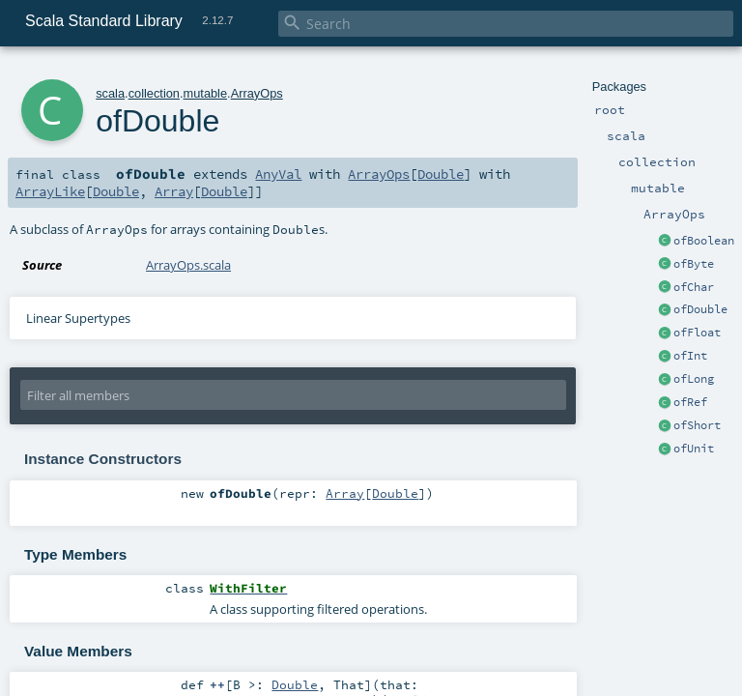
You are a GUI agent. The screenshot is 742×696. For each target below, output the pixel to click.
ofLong (693, 379)
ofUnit (693, 448)
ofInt (690, 355)
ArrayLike (50, 191)
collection (154, 93)
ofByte (693, 264)
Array (174, 191)
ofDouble (700, 309)
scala (110, 93)
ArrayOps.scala (188, 265)
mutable (206, 93)
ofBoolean (703, 240)
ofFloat (697, 332)
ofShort (697, 425)
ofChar (693, 287)
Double (440, 174)
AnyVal (278, 174)
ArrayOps (257, 93)
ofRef (690, 402)
